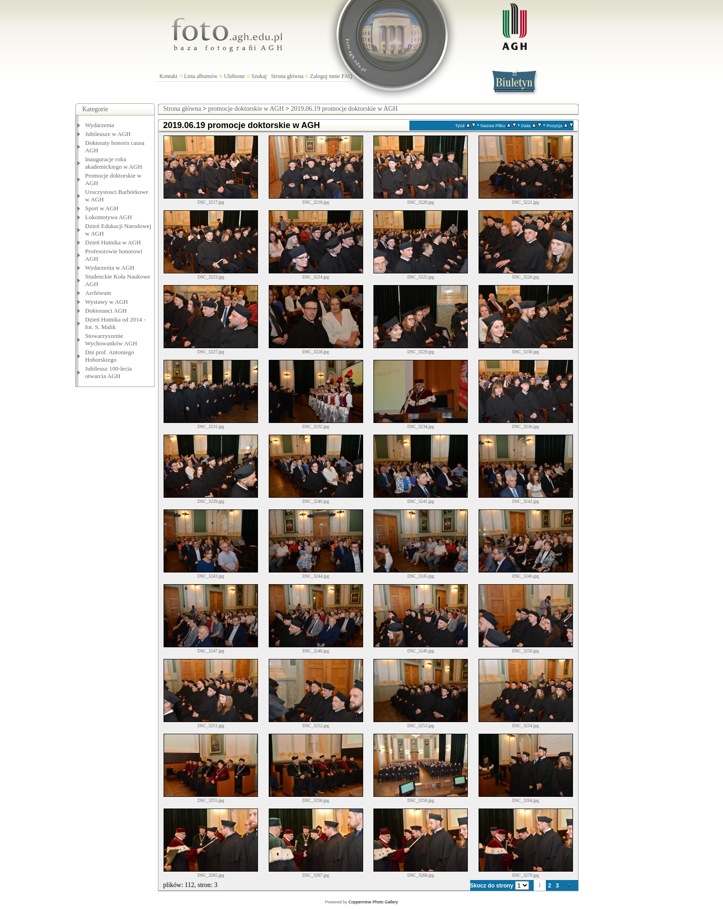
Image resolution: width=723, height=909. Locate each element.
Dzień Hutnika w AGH (113, 242)
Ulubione (234, 76)
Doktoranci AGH (106, 310)
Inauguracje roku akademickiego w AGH (113, 163)
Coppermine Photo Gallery (373, 902)
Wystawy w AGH (106, 301)
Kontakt (168, 76)
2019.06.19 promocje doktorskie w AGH (344, 108)
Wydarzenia (99, 125)
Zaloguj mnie (325, 76)
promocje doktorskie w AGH (246, 108)
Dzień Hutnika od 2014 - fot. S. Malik (115, 323)
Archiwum (98, 292)
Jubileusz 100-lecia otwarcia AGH (108, 372)
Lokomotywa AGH (108, 217)
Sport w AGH (102, 208)
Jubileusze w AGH (108, 133)
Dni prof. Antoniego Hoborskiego (109, 356)
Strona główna (287, 76)
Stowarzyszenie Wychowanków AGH (111, 339)
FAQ (347, 76)
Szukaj (259, 76)
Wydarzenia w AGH (109, 267)
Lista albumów (201, 76)
